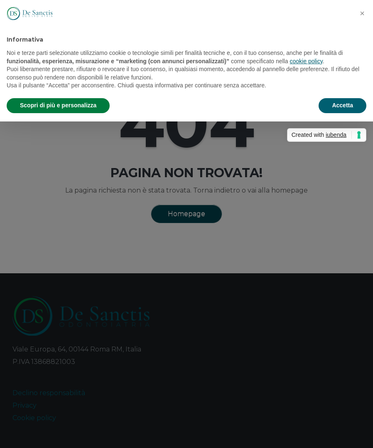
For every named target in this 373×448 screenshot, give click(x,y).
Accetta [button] (342, 105)
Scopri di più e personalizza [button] (58, 105)
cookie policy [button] (306, 61)
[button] (362, 13)
